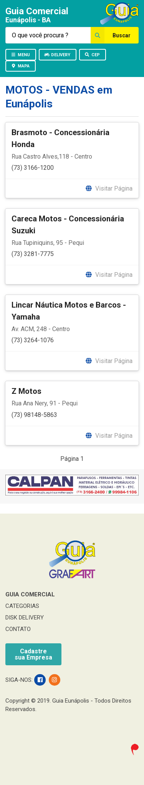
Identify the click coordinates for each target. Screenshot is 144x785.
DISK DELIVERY (24, 617)
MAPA (20, 66)
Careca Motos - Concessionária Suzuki (68, 224)
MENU (20, 54)
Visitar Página (108, 188)
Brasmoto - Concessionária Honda (60, 138)
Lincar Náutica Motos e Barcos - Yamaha (69, 310)
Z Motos (26, 391)
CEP (92, 54)
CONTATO (18, 629)
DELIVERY (57, 54)
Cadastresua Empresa (33, 654)
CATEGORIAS (22, 606)
